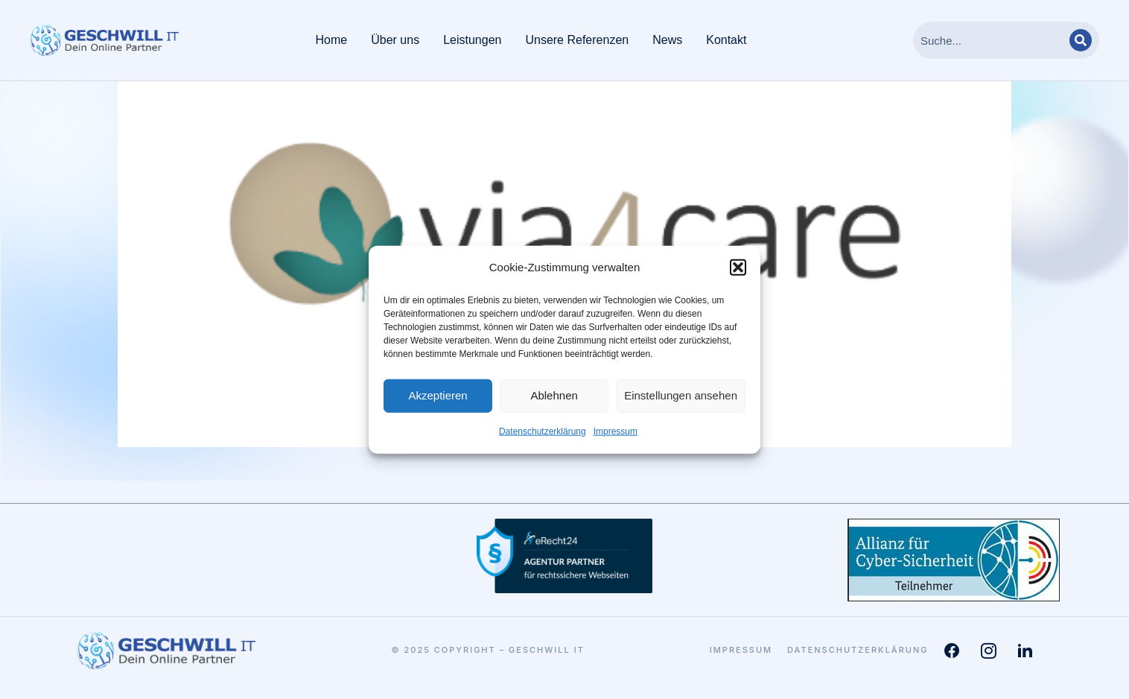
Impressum (615, 431)
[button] (738, 267)
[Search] (1080, 40)
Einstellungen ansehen (680, 395)
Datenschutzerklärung (542, 431)
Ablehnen (553, 395)
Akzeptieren (437, 395)
